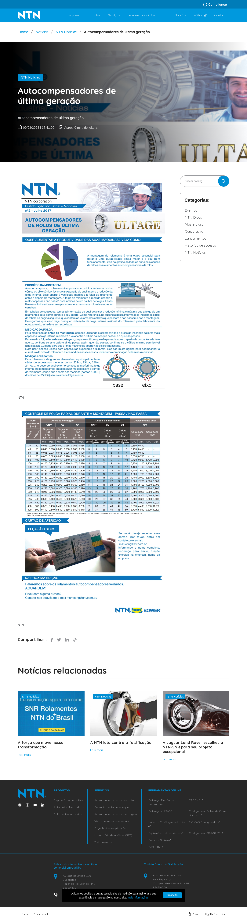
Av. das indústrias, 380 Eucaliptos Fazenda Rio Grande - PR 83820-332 (79, 881)
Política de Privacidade (33, 914)
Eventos (191, 210)
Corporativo (194, 231)
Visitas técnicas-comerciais (111, 821)
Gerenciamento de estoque (111, 807)
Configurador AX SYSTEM (206, 833)
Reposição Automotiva (68, 800)
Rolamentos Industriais (68, 814)
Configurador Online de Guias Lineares (207, 813)
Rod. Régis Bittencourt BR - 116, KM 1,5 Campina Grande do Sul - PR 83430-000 (171, 881)
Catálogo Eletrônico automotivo (161, 802)
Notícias (42, 32)
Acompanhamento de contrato (114, 800)
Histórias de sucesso (200, 245)
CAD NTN (155, 847)
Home (23, 32)
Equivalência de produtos (165, 833)
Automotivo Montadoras (69, 807)
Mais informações (138, 897)
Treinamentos (103, 842)
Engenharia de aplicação (110, 828)
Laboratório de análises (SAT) (113, 835)
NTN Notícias (66, 32)
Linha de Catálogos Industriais (167, 823)
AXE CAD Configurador (204, 822)
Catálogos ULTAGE (160, 811)
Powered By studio (207, 914)
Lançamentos (195, 238)
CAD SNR (196, 800)
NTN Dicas (193, 217)
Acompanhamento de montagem (115, 814)
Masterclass (194, 224)
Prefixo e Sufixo (159, 840)
